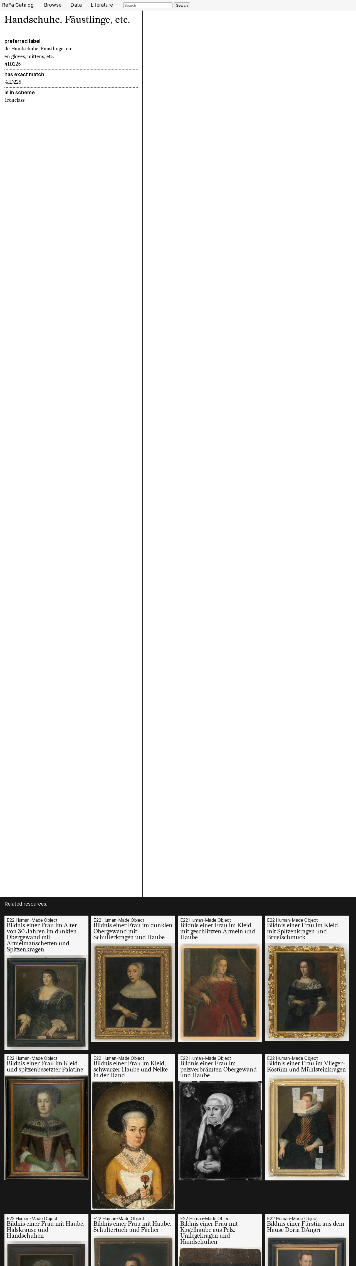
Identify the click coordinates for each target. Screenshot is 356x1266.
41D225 (13, 82)
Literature (102, 5)
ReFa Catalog (18, 5)
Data (76, 5)
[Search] (147, 5)
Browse (52, 5)
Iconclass (14, 100)
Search (182, 5)
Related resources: (25, 904)
